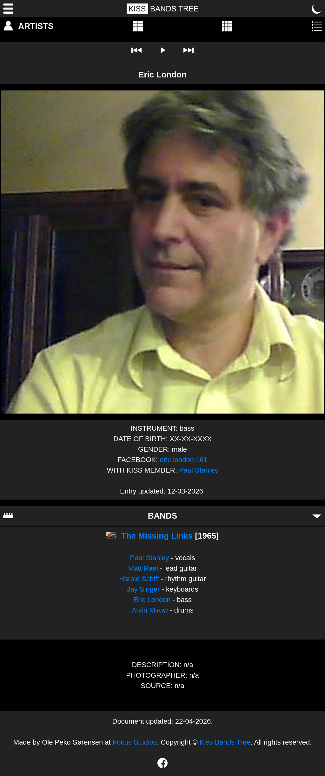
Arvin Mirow (149, 610)
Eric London (151, 600)
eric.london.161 (183, 460)
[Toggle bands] (317, 516)
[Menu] (8, 8)
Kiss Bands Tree (225, 742)
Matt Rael (143, 568)
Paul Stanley (198, 470)
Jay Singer (143, 589)
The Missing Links (157, 536)
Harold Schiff (139, 579)
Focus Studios (135, 742)
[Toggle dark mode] (317, 8)
